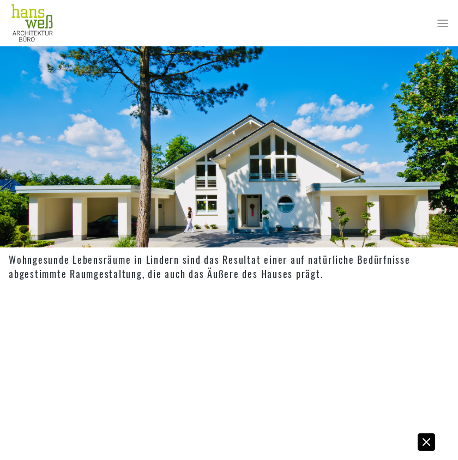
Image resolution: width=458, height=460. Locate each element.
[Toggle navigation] (443, 23)
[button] (427, 445)
